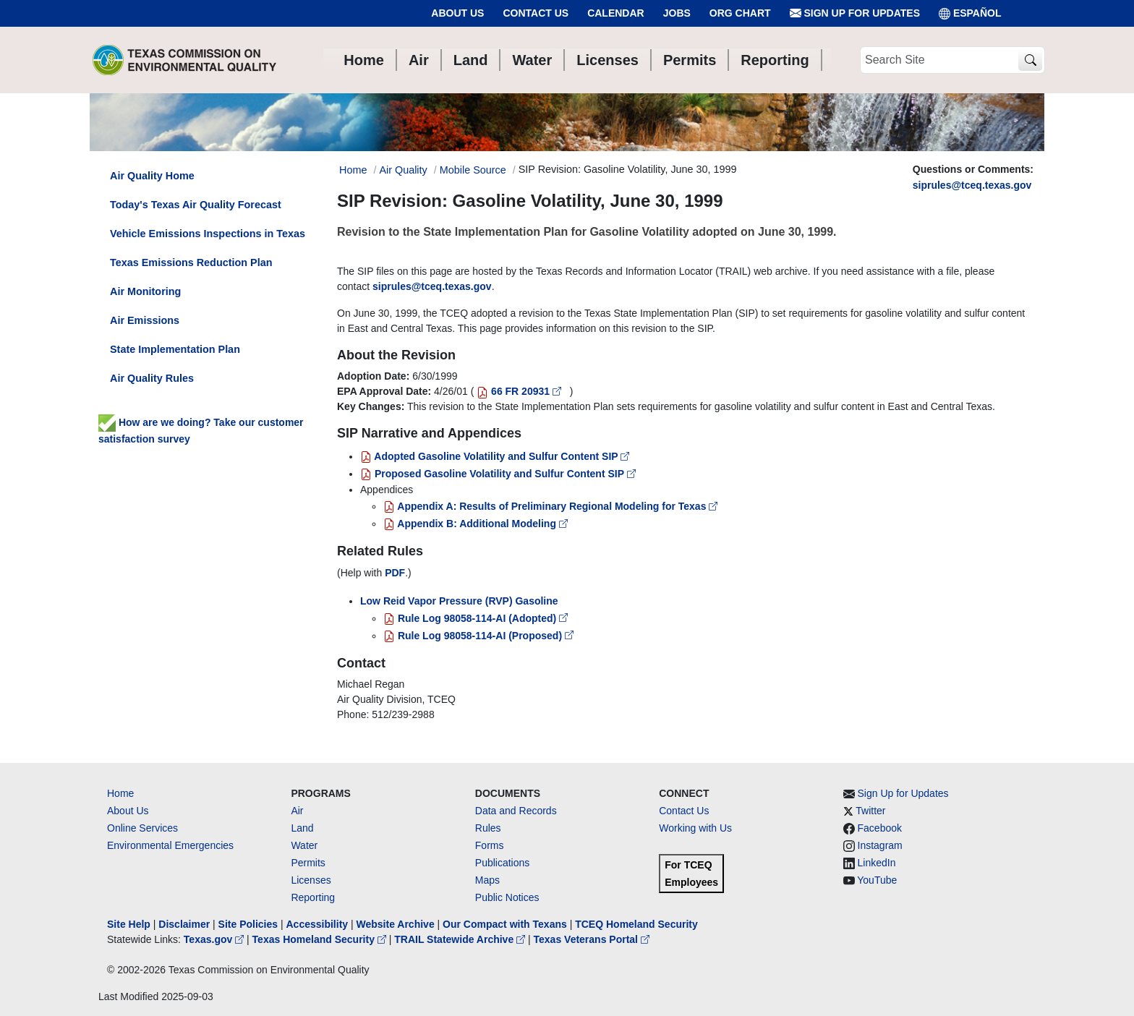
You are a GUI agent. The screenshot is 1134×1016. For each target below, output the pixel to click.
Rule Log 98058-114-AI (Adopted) (475, 618)
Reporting (313, 897)
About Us (457, 13)
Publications (502, 862)
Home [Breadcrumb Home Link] (353, 170)
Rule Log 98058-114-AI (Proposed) (478, 635)
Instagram (880, 845)
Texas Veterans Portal (591, 939)
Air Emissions (144, 320)
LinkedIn (877, 862)
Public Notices (507, 897)
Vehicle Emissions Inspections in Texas (207, 233)
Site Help (128, 924)
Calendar (615, 13)
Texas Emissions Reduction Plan (191, 262)
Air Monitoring (145, 291)
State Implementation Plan (175, 349)
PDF (395, 573)
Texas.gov (215, 939)
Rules (488, 828)
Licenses (311, 880)
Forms (489, 845)
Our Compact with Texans (505, 924)
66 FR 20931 (520, 391)
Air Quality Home (152, 176)
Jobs (677, 13)
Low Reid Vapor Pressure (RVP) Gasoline (459, 601)
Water (304, 845)
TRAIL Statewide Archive (461, 939)
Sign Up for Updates (855, 13)
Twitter (870, 810)
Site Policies (248, 924)
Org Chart (740, 13)
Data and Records (516, 810)
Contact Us (535, 13)
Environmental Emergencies (170, 845)
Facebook (880, 828)
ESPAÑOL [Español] (970, 13)
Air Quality (403, 170)
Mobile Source (473, 170)
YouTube (877, 880)
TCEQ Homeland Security (636, 924)
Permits (308, 862)
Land (302, 828)
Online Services (142, 828)
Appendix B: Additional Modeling (475, 523)
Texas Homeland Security (320, 939)
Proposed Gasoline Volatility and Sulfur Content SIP (498, 473)
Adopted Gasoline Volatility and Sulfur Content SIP (494, 456)
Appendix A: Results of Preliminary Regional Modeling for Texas (550, 506)
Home (120, 793)
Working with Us (695, 828)
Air (297, 810)
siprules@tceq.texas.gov (972, 185)
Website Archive (396, 924)
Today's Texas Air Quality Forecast (195, 204)
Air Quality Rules (152, 378)
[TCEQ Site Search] (1030, 60)
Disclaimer (184, 924)
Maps (487, 880)
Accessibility (318, 924)
